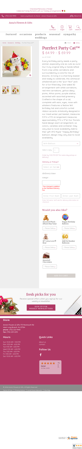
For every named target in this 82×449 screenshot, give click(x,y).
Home (4, 43)
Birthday (17, 43)
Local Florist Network (34, 390)
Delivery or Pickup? (50, 162)
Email (76, 43)
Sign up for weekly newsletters (41, 308)
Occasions (11, 43)
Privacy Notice (20, 390)
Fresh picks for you (41, 297)
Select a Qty (47, 150)
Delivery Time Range (49, 175)
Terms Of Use (7, 390)
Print (68, 43)
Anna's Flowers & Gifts (20, 22)
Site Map (47, 390)
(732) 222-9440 (10, 16)
